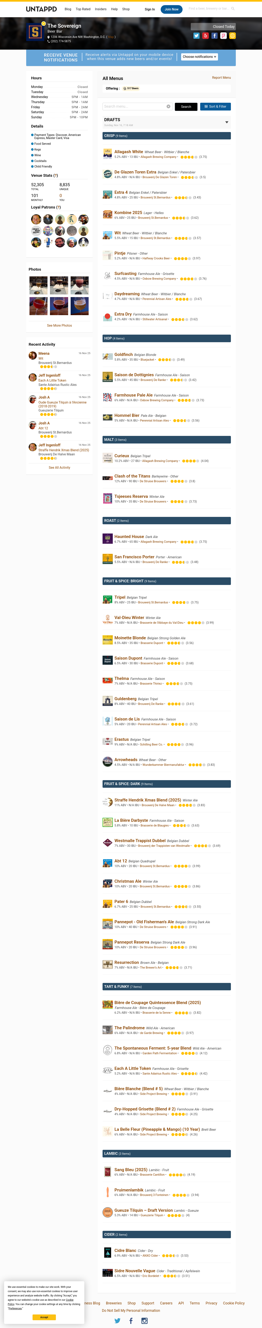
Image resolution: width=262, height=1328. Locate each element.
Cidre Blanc (125, 1250)
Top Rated (83, 9)
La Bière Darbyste (131, 820)
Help (114, 9)
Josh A (44, 397)
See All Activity (59, 468)
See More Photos (59, 325)
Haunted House (129, 536)
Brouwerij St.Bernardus (156, 197)
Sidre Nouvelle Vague (135, 1270)
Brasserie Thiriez (151, 683)
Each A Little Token (52, 380)
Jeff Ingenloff (49, 375)
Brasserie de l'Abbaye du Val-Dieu (162, 623)
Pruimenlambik (129, 1190)
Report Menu (221, 78)
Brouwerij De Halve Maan (158, 805)
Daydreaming (127, 293)
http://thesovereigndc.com (232, 35)
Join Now (171, 9)
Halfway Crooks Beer (156, 258)
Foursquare (223, 35)
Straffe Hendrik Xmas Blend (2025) (63, 450)
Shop (126, 9)
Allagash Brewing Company (159, 157)
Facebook (214, 35)
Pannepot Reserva (132, 942)
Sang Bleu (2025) (131, 1169)
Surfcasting (126, 273)
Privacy (211, 1303)
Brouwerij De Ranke (154, 380)
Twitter (196, 35)
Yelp (205, 35)
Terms (195, 1303)
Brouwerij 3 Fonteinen (154, 1195)
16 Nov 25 (84, 353)
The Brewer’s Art (151, 967)
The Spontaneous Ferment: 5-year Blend (153, 1048)
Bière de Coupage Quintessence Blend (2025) (157, 1002)
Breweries (114, 1303)
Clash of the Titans (132, 476)
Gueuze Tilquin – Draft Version (144, 1210)
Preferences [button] (15, 1308)
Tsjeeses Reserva (131, 496)
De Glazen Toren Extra (135, 172)
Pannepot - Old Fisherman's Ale (144, 921)
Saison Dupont (128, 658)
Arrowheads (126, 759)
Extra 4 (121, 192)
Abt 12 (43, 428)
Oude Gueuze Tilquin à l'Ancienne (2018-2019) (62, 404)
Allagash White (129, 151)
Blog (68, 9)
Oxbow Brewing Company (159, 278)
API (181, 1303)
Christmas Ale (128, 881)
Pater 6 (121, 901)
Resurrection (127, 962)
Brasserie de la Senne (156, 1013)
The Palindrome (130, 1027)
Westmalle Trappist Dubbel (140, 840)
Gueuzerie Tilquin (152, 1215)
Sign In (150, 9)
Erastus (122, 739)
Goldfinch (124, 354)
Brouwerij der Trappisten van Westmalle (164, 846)
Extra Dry (123, 314)
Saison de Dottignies (134, 374)
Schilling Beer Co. (152, 744)
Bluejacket (148, 359)
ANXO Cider (150, 1255)
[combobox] (212, 8)
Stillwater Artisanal (155, 319)
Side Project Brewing (154, 1094)
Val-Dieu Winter (129, 617)
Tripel (120, 597)
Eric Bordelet (151, 1276)
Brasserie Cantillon (152, 1174)
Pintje (120, 253)
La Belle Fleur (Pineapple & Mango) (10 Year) (157, 1129)
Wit (40, 358)
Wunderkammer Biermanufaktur (163, 765)
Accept (44, 1317)
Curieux (122, 455)
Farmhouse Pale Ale (134, 395)
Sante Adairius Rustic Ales (159, 1073)
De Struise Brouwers (153, 481)
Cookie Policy (234, 1303)
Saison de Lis (127, 719)
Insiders (101, 9)
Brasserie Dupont (152, 643)
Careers (166, 1303)
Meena (44, 353)
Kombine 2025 (128, 212)
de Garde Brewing (152, 1033)
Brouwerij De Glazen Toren (159, 177)
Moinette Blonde (130, 637)
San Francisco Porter (134, 556)
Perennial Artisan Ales (157, 299)
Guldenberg (126, 698)
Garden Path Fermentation (160, 1053)
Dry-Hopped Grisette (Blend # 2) (145, 1109)
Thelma (122, 678)
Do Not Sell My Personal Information (131, 1311)
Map (111, 37)
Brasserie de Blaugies (155, 825)
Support (148, 1303)
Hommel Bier (127, 415)
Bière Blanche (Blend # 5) (139, 1088)
